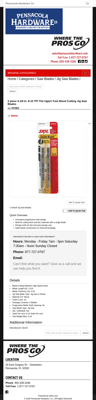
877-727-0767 (35, 252)
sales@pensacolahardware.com (70, 53)
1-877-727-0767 (78, 57)
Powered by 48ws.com (48, 396)
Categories (26, 79)
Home (12, 79)
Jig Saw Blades (68, 79)
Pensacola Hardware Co (19, 3)
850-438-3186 (67, 61)
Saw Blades (45, 79)
